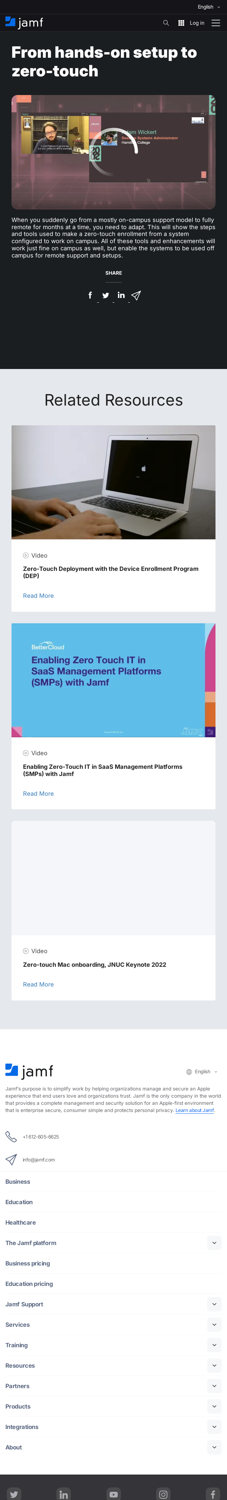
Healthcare (20, 1222)
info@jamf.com (30, 1159)
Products (17, 1406)
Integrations (21, 1427)
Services (17, 1324)
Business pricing (27, 1263)
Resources (20, 1365)
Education (19, 1202)
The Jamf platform (30, 1243)
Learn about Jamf (195, 1110)
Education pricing (29, 1284)
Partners (17, 1386)
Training (16, 1345)
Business (17, 1181)
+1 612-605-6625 (32, 1136)
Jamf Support (24, 1304)
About (13, 1447)
